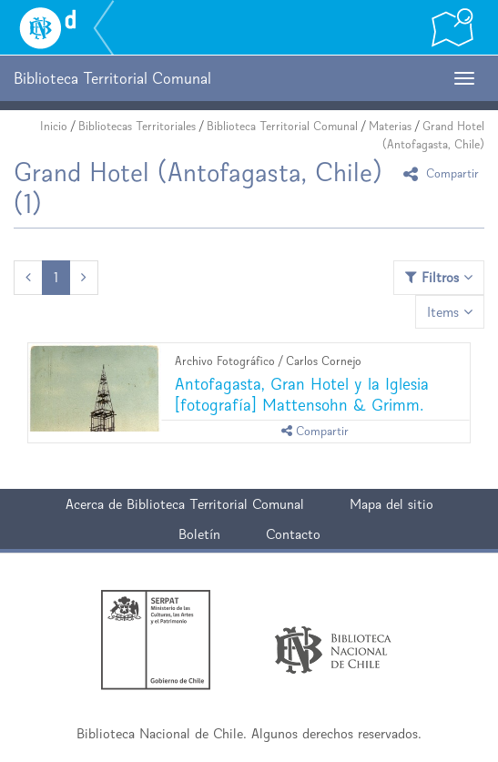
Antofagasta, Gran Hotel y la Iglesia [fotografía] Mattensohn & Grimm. (302, 393)
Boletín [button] (199, 534)
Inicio (53, 126)
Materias (390, 126)
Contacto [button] (293, 534)
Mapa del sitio (391, 504)
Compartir (443, 173)
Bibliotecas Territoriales (137, 126)
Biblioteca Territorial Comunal (282, 126)
